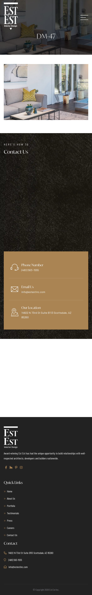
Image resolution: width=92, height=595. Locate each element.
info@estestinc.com (33, 292)
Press (9, 520)
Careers (10, 528)
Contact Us (12, 535)
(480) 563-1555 (30, 270)
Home (9, 491)
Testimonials (13, 513)
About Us (11, 498)
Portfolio (11, 506)
